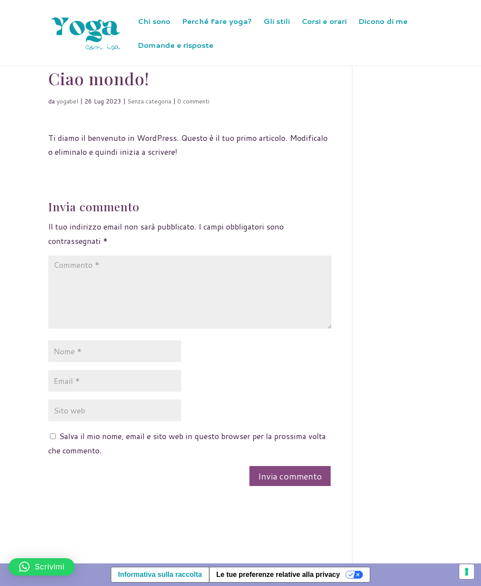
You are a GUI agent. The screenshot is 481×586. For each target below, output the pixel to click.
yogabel (67, 101)
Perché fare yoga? (217, 22)
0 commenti (193, 101)
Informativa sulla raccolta (160, 574)
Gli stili (276, 22)
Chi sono (154, 22)
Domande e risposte (175, 46)
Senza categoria (149, 101)
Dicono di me (383, 22)
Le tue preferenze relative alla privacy (278, 574)
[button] (42, 567)
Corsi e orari (324, 22)
